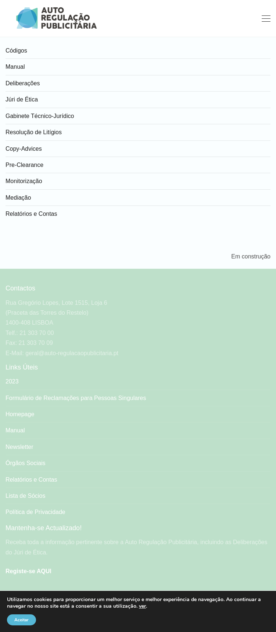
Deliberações (23, 83)
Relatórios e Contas (31, 214)
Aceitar (21, 620)
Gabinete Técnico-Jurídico (40, 116)
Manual (15, 67)
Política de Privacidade (35, 512)
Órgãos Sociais (26, 463)
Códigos (16, 50)
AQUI (44, 571)
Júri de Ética (22, 99)
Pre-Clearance (24, 165)
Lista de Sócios (26, 496)
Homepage (20, 414)
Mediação (18, 197)
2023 (12, 381)
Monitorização (24, 181)
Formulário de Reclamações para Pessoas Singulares (76, 398)
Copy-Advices (24, 149)
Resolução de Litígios (34, 132)
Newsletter (19, 447)
